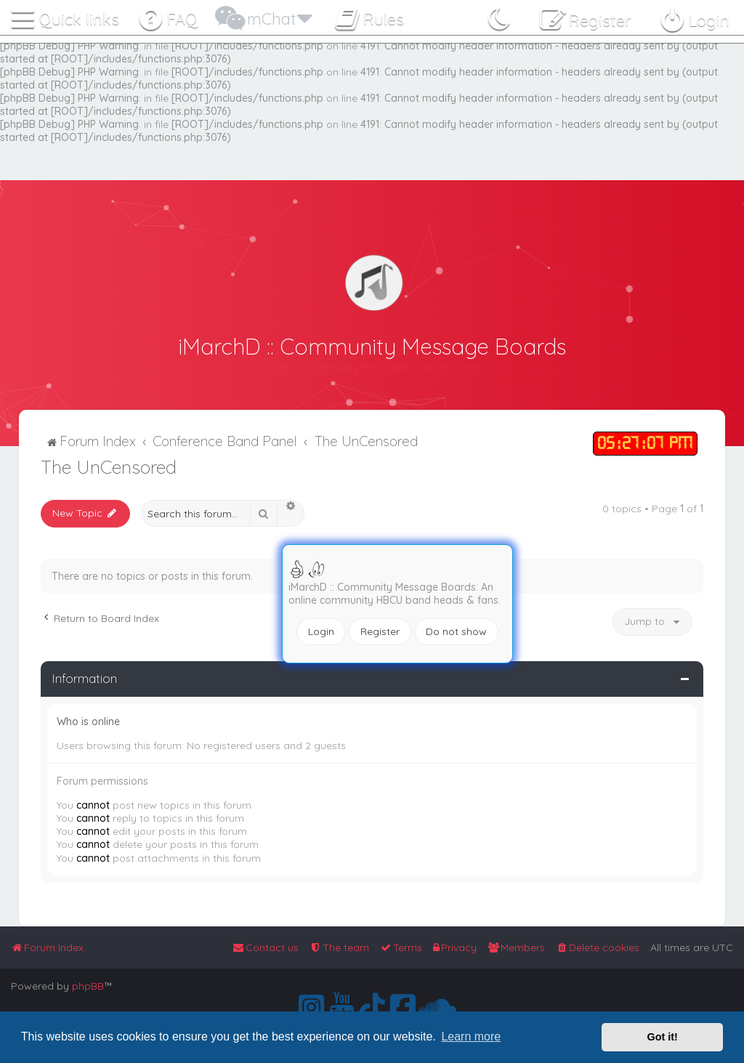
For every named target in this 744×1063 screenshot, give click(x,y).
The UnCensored (109, 467)
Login (321, 631)
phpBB (88, 986)
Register (380, 631)
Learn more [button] (471, 1036)
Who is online (88, 721)
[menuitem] (167, 16)
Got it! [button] (662, 1037)
